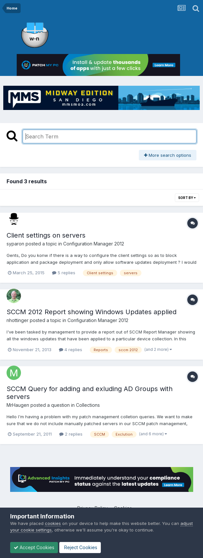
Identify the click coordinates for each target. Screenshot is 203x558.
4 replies (70, 349)
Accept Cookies (34, 547)
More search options (167, 155)
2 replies (71, 434)
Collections (88, 405)
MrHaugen (18, 405)
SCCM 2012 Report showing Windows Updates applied (91, 312)
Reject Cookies (80, 547)
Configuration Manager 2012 (93, 243)
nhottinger (17, 320)
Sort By (187, 198)
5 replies (63, 272)
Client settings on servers (46, 235)
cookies (53, 523)
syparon (15, 243)
